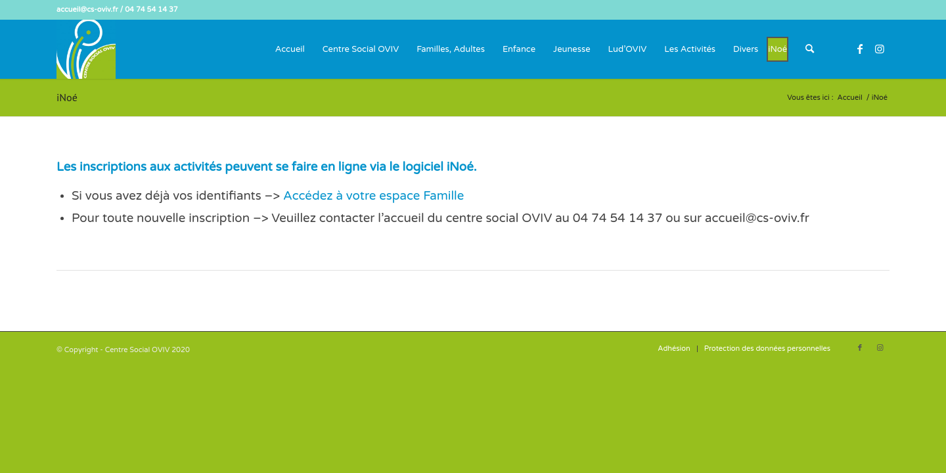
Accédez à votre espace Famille (373, 196)
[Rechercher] (809, 49)
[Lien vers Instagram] (880, 48)
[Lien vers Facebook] (860, 48)
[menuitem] (290, 49)
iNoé (67, 97)
